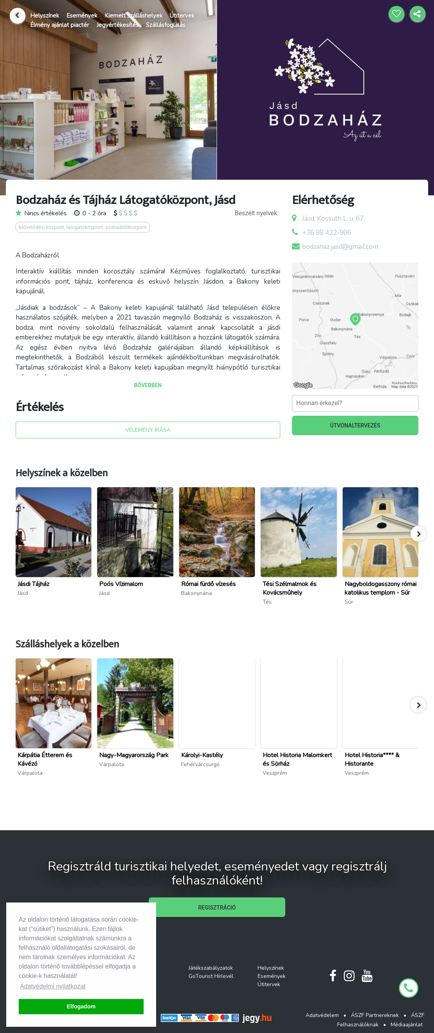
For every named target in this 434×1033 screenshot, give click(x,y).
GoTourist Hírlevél (211, 976)
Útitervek (182, 16)
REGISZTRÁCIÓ (217, 907)
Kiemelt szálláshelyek (133, 16)
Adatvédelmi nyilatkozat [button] (52, 986)
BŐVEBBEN (148, 385)
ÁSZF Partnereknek (375, 1015)
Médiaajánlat (407, 1024)
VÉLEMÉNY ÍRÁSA (148, 430)
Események (81, 16)
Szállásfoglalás (165, 25)
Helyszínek (44, 16)
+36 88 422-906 (326, 232)
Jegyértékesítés (117, 25)
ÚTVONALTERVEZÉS (355, 425)
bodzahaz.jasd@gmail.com (340, 246)
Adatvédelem (322, 1015)
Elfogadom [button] (81, 1006)
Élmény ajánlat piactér (59, 25)
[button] (418, 534)
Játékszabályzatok (211, 968)
